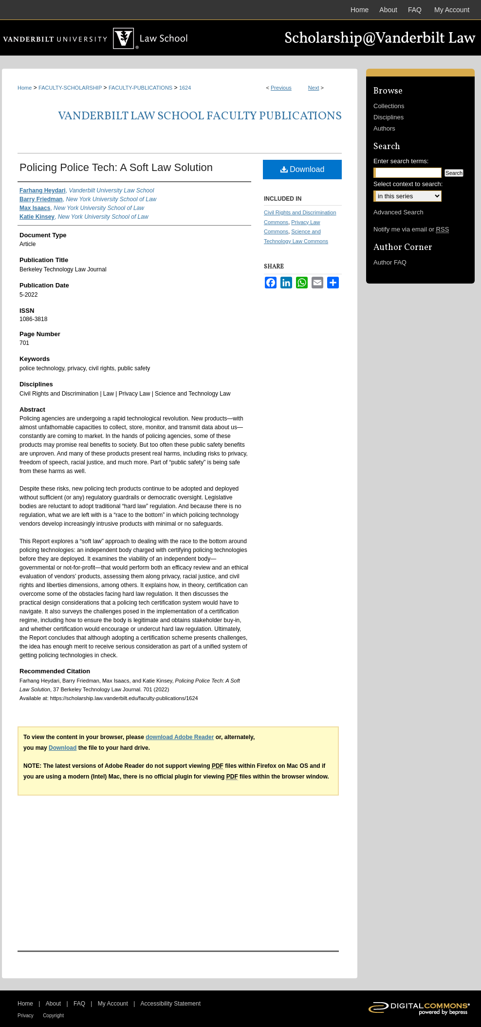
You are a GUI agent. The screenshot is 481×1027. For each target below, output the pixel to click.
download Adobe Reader (180, 737)
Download (302, 169)
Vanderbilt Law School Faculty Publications (200, 116)
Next (313, 88)
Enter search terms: (400, 161)
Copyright (53, 1015)
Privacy (26, 1015)
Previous (281, 88)
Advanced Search (398, 212)
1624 (185, 88)
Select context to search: (408, 184)
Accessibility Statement (171, 1003)
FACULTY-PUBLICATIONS (140, 88)
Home (25, 88)
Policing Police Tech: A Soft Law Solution (116, 167)
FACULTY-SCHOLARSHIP (70, 88)
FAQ (79, 1003)
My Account (113, 1003)
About (53, 1003)
